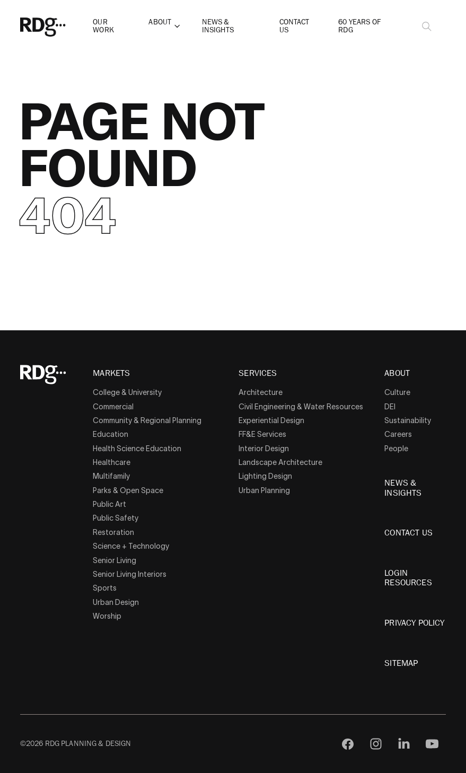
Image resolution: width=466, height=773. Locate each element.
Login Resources (408, 577)
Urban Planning (264, 490)
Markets (111, 373)
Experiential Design (271, 420)
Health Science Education (137, 448)
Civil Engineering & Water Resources (301, 406)
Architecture (261, 392)
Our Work (103, 25)
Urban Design (116, 602)
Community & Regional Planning (147, 420)
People (396, 448)
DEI (389, 406)
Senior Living (114, 560)
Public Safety (115, 518)
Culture (397, 392)
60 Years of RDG (359, 25)
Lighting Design (265, 476)
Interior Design (264, 448)
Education (110, 434)
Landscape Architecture (280, 462)
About (159, 22)
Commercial (113, 406)
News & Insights (218, 25)
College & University (127, 392)
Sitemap (401, 663)
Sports (105, 588)
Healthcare (111, 462)
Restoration (113, 532)
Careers (398, 434)
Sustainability (407, 420)
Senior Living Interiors (129, 574)
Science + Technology (131, 546)
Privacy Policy (414, 623)
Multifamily (111, 476)
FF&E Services (262, 434)
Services (258, 373)
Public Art (109, 504)
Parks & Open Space (128, 490)
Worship (107, 616)
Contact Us (294, 25)
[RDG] (59, 26)
